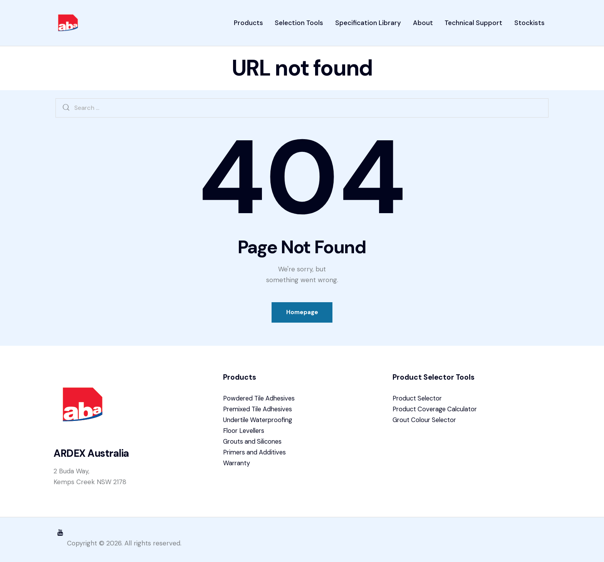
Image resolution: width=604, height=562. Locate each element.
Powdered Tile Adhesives (261, 401)
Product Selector (419, 401)
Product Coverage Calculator (437, 412)
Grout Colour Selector (426, 423)
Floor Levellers (245, 433)
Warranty (237, 466)
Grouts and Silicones (254, 444)
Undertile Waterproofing (260, 423)
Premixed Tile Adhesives (260, 412)
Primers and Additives (256, 455)
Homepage (302, 314)
